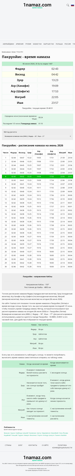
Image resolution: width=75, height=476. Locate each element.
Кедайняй (7, 435)
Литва (13, 52)
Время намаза (6, 52)
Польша (59, 44)
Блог (20, 445)
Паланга (57, 435)
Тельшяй (14, 435)
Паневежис (32, 433)
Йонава (65, 433)
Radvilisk (63, 435)
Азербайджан (8, 44)
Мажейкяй (54, 433)
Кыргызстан (49, 44)
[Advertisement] (37, 26)
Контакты (33, 445)
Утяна (60, 433)
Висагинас (33, 435)
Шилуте (51, 435)
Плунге (39, 435)
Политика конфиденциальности (62, 446)
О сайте (45, 445)
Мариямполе (46, 433)
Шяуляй (25, 433)
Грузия (28, 44)
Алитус (39, 433)
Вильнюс (7, 433)
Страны (8, 445)
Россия (68, 44)
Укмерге (26, 435)
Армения (19, 44)
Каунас (12, 433)
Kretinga (45, 435)
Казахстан (37, 44)
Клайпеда (19, 433)
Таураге (20, 435)
